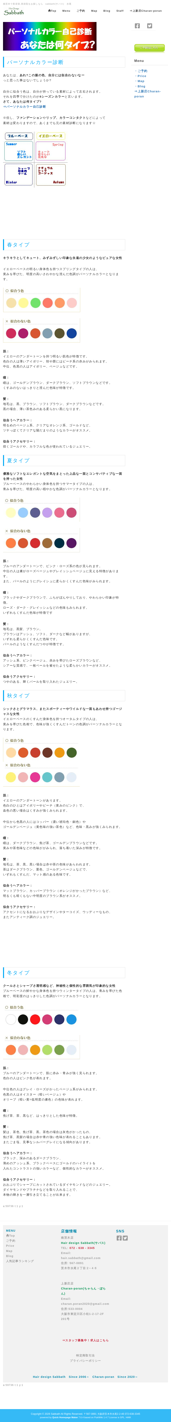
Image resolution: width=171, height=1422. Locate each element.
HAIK (128, 1417)
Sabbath (55, 1414)
